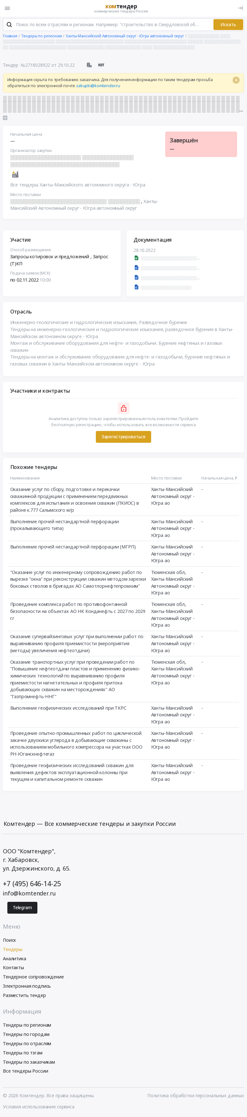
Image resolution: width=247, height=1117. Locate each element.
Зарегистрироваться (123, 437)
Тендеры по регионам (27, 1025)
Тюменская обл (168, 573)
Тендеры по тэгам (22, 1053)
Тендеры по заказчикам (29, 1062)
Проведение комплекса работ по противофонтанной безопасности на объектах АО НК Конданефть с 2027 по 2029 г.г (77, 612)
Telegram (22, 908)
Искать (228, 25)
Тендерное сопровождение (33, 977)
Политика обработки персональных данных (195, 1096)
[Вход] (240, 8)
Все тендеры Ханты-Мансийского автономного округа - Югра (77, 185)
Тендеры (12, 950)
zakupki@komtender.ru (98, 86)
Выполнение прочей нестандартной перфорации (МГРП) (73, 547)
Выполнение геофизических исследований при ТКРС (68, 708)
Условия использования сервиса (38, 1107)
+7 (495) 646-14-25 (32, 883)
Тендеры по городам (26, 1034)
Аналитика (14, 959)
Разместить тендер (24, 995)
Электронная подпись (27, 986)
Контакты (13, 968)
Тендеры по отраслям (27, 1044)
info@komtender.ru (29, 893)
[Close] (236, 80)
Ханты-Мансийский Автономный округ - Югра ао (173, 496)
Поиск (9, 940)
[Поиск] (9, 25)
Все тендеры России (25, 1071)
